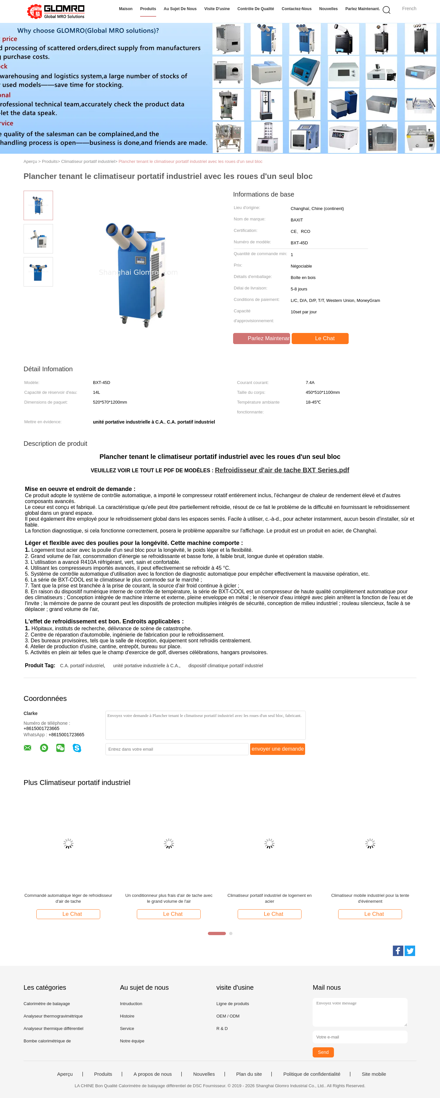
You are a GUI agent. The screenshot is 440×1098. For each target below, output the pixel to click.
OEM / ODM (228, 1016)
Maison (126, 9)
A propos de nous (153, 1074)
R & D (222, 1028)
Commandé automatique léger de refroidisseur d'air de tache (68, 898)
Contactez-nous (297, 9)
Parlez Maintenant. (362, 9)
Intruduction (131, 1003)
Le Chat (321, 338)
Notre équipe (132, 1040)
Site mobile (374, 1074)
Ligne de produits (232, 1003)
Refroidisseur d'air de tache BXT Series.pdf (282, 470)
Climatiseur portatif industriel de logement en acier (270, 898)
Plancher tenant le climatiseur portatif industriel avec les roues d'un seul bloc (191, 161)
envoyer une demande (278, 749)
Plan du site (249, 1074)
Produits (148, 9)
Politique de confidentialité (311, 1074)
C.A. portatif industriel (82, 665)
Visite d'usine (217, 9)
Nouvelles (328, 9)
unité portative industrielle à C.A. (146, 665)
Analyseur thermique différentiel (53, 1028)
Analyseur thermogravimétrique (53, 1016)
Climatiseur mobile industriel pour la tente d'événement (370, 898)
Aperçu (65, 1074)
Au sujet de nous (180, 9)
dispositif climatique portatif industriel (226, 665)
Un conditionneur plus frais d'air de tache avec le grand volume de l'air (168, 898)
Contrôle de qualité (255, 9)
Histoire (127, 1016)
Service (127, 1028)
